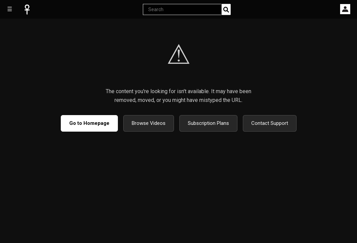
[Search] (226, 9)
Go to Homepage (89, 123)
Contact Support (269, 123)
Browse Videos (148, 123)
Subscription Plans (208, 123)
